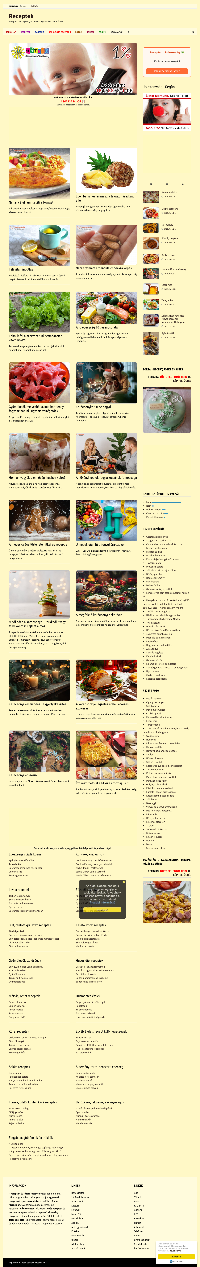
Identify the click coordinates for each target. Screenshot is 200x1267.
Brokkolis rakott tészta (88, 938)
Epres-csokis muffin (86, 1073)
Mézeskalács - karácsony (173, 269)
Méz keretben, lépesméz (159, 810)
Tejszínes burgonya (19, 1045)
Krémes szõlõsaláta (156, 548)
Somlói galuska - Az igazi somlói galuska (167, 667)
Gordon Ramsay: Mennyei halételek (94, 864)
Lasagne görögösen (156, 678)
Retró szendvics (169, 192)
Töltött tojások (83, 1037)
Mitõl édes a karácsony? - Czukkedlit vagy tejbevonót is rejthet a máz (37, 624)
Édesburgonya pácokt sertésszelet (164, 765)
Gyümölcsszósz (17, 981)
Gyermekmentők (142, 1239)
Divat (136, 1201)
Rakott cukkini (83, 1052)
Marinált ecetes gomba (88, 1115)
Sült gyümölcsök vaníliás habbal (26, 966)
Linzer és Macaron (155, 821)
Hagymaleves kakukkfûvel (159, 645)
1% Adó (137, 1197)
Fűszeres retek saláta (20, 1087)
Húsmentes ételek (88, 996)
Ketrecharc (139, 1218)
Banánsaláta (152, 581)
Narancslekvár (83, 1119)
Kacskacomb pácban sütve (160, 795)
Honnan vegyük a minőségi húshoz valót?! (37, 478)
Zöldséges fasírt (17, 931)
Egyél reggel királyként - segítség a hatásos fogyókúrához (38, 1155)
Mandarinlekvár (84, 1123)
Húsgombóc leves (155, 818)
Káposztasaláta (154, 747)
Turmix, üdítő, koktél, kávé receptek (33, 1102)
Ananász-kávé (16, 1119)
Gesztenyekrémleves (157, 536)
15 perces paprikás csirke (159, 633)
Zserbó (150, 825)
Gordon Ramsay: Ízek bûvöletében (94, 860)
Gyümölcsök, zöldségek (25, 961)
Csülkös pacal (168, 255)
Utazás (74, 1239)
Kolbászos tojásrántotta (158, 773)
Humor (137, 1222)
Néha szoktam (156, 509)
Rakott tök (81, 1005)
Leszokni (75, 1205)
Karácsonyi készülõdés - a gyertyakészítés (37, 704)
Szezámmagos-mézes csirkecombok (95, 970)
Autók (137, 1235)
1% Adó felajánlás (80, 1197)
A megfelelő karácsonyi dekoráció (99, 615)
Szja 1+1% (139, 1205)
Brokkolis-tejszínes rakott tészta (93, 931)
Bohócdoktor (77, 1192)
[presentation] (151, 184)
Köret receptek (19, 1031)
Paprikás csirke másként (158, 637)
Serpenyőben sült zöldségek (91, 1002)
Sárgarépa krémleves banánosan (26, 910)
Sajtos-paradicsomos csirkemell (92, 977)
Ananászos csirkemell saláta (23, 1084)
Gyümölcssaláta (17, 974)
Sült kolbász (167, 224)
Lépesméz (151, 814)
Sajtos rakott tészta (156, 829)
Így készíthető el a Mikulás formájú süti (102, 783)
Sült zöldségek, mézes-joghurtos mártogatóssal (34, 938)
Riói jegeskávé (16, 1112)
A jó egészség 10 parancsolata (97, 327)
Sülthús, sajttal (154, 762)
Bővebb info (175, 1250)
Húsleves (151, 739)
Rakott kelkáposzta (86, 974)
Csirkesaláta (15, 1073)
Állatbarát (139, 1227)
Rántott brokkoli (17, 970)
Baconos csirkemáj (85, 1013)
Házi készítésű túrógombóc (90, 1048)
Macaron (150, 840)
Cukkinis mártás (17, 1005)
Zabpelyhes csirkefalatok (89, 981)
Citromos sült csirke (19, 942)
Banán (149, 844)
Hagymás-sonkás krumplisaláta (25, 1080)
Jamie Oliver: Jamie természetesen (94, 875)
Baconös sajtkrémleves (21, 903)
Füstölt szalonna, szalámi (159, 788)
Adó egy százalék (79, 1227)
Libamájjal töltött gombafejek (161, 663)
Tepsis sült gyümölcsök (21, 977)
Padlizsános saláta (18, 1076)
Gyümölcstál (167, 333)
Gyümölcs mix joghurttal (159, 589)
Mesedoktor (77, 1218)
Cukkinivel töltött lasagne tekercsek (94, 1045)
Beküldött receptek (59, 32)
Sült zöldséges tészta (87, 942)
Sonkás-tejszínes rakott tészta (91, 935)
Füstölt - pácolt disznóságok (161, 791)
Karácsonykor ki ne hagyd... (95, 407)
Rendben (176, 1256)
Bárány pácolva (154, 574)
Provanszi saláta (154, 566)
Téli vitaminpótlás (21, 269)
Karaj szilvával (153, 656)
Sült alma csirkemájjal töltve (161, 570)
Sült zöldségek (16, 1041)
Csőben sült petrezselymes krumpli (27, 1037)
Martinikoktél (16, 1115)
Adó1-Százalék (78, 1248)
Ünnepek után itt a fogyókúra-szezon (100, 545)
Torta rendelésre (155, 769)
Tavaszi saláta (153, 562)
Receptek (21, 16)
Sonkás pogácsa (154, 652)
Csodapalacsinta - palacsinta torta (164, 544)
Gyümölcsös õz (154, 660)
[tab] (151, 184)
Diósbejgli (151, 803)
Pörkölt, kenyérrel (169, 238)
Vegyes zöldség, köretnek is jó (161, 806)
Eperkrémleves (16, 907)
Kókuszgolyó (153, 833)
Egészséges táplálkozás (25, 854)
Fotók (78, 32)
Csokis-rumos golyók (87, 1087)
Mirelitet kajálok (155, 517)
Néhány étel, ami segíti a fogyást (31, 202)
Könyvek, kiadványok (90, 854)
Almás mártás (16, 1009)
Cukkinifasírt (15, 871)
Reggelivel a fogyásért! (20, 1158)
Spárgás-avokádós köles (21, 860)
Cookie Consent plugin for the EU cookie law (176, 1261)
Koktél (90, 32)
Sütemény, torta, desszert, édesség (99, 1067)
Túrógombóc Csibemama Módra (163, 618)
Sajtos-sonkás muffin (87, 1041)
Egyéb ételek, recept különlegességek (101, 1031)
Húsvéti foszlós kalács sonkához (163, 630)
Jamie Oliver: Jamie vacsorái (90, 871)
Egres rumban (83, 1112)
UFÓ (136, 1214)
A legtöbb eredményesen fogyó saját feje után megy (36, 1147)
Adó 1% (102, 32)
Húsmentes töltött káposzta (90, 1017)
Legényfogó (152, 641)
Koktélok (75, 1231)
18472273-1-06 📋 (73, 101)
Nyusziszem (152, 671)
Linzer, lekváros (154, 836)
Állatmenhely (77, 1244)
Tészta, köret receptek (91, 925)
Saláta (149, 754)
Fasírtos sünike (154, 551)
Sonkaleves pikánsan (20, 899)
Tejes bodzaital (17, 1123)
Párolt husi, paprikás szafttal (161, 777)
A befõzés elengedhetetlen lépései (94, 1108)
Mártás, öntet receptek (24, 996)
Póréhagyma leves (18, 875)
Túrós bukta (15, 864)
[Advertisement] (73, 126)
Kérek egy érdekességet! (167, 71)
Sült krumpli (152, 799)
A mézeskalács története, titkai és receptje (38, 544)
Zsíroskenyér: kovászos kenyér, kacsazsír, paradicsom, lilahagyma (173, 319)
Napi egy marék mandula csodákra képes (104, 268)
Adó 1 (137, 1192)
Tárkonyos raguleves (19, 895)
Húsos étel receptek (89, 961)
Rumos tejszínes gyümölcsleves (162, 559)
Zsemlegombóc (17, 1052)
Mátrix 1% (76, 1214)
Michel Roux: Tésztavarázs (89, 867)
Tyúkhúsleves (153, 622)
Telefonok (139, 1231)
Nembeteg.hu (78, 1235)
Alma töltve (152, 648)
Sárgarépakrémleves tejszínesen (26, 867)
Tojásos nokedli (84, 1009)
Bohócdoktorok (141, 1248)
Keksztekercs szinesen (87, 1076)
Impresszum (14, 1262)
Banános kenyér (84, 1080)
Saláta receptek (19, 1067)
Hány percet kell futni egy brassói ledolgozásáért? (35, 1151)
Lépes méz (166, 284)
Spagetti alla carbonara (158, 540)
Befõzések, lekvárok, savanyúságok (100, 1102)
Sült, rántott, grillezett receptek (30, 925)
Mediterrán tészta (85, 946)
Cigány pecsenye (169, 208)
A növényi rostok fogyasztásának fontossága (106, 478)
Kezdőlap (11, 32)
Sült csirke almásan (19, 946)
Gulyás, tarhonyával (156, 784)
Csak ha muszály (157, 513)
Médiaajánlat (41, 1262)
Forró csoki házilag (18, 1108)
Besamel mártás (17, 1002)
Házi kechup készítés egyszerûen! (163, 615)
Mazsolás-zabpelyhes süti (89, 1084)
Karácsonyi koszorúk (23, 775)
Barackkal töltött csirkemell (90, 966)
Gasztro (39, 32)
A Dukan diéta (16, 1143)
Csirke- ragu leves (155, 675)
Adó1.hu (138, 1209)
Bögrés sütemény (155, 577)
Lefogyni (75, 1209)
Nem (150, 505)
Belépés (34, 6)
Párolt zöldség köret (156, 780)
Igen (163, 502)
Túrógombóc (167, 300)
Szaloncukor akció (155, 848)
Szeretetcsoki (140, 1244)
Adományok (117, 32)
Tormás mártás (17, 1013)
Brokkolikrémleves (156, 555)
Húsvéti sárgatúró (155, 626)
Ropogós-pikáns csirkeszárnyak (25, 935)
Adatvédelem (28, 1262)
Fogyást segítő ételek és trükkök (31, 1138)
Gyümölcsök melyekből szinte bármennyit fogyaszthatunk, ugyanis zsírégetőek (37, 409)
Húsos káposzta (154, 758)
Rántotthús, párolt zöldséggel (161, 750)
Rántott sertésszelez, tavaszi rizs (163, 743)
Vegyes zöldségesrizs (20, 1048)
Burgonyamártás (17, 1017)
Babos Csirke (153, 585)
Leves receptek (19, 890)
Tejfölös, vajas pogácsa (158, 611)
